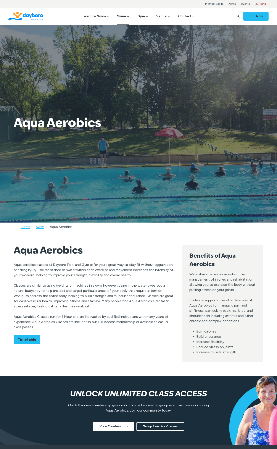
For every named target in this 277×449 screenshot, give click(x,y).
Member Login (214, 3)
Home (25, 227)
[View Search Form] (238, 16)
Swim (40, 227)
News (232, 3)
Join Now (256, 16)
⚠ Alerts (260, 3)
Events (245, 3)
